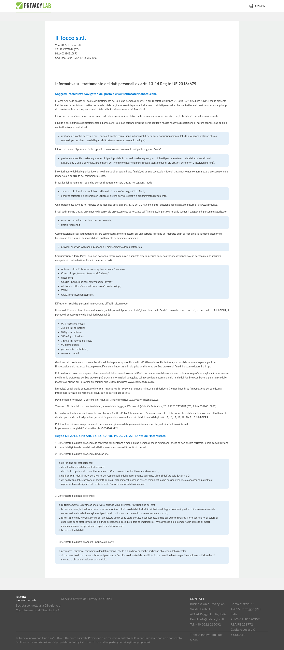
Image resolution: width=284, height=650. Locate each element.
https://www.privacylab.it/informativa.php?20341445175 (86, 428)
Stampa (257, 5)
